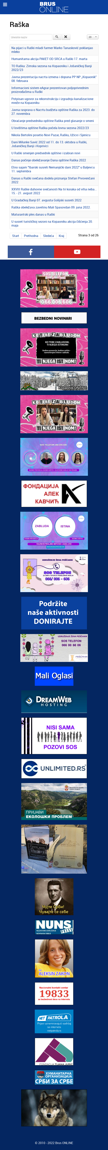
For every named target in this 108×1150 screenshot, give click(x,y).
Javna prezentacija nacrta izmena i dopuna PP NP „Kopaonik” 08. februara (54, 79)
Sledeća (48, 236)
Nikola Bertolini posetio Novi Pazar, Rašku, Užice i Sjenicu (50, 135)
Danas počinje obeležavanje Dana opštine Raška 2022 (48, 160)
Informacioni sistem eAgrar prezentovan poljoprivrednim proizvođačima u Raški (50, 90)
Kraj (61, 236)
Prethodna (31, 236)
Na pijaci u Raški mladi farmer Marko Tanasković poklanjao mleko (52, 50)
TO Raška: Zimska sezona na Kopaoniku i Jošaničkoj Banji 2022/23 (51, 68)
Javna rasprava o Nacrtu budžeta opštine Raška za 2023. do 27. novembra (53, 112)
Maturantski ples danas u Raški (33, 214)
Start (15, 236)
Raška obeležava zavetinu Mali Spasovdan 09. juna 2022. (51, 207)
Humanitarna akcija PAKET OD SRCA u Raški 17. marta (49, 59)
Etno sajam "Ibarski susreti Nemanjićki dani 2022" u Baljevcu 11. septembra (53, 169)
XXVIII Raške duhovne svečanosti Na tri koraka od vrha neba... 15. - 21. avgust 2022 (54, 191)
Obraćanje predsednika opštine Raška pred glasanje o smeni (52, 121)
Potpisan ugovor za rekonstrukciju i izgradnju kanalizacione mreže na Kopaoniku (52, 101)
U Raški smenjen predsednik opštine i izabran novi (45, 153)
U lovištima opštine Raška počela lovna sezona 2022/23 (50, 128)
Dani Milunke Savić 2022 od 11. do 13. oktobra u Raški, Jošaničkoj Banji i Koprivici (49, 144)
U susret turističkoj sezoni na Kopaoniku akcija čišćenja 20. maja (52, 223)
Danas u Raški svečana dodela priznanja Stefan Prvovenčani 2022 (53, 180)
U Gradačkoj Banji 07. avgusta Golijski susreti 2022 (46, 200)
